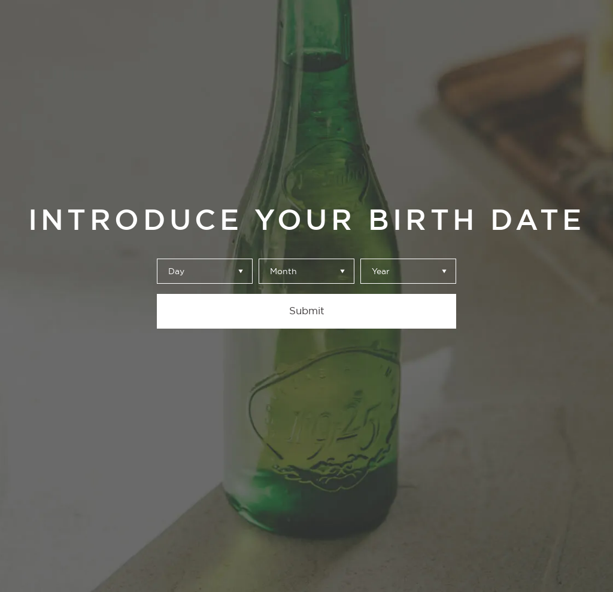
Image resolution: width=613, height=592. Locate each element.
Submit (306, 310)
